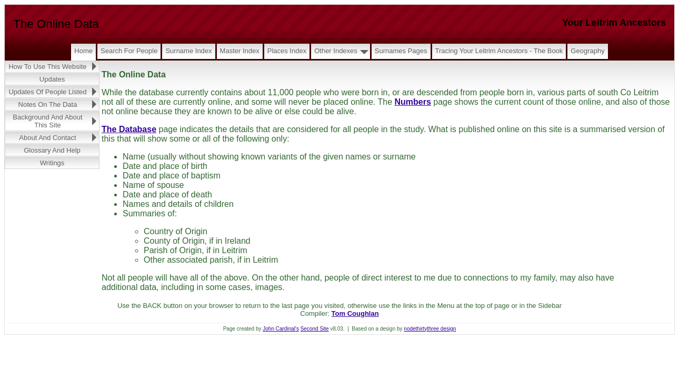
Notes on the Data (47, 104)
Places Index (286, 51)
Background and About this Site (47, 121)
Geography (587, 51)
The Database (129, 129)
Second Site (315, 329)
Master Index (239, 51)
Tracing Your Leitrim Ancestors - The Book (499, 51)
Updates (52, 79)
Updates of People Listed (47, 92)
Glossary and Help (52, 150)
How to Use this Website (47, 67)
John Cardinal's (281, 329)
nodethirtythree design (430, 329)
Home (83, 51)
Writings (52, 163)
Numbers (412, 101)
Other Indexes (335, 51)
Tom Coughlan (355, 313)
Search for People (129, 51)
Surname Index (188, 51)
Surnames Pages (401, 51)
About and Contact (47, 138)
